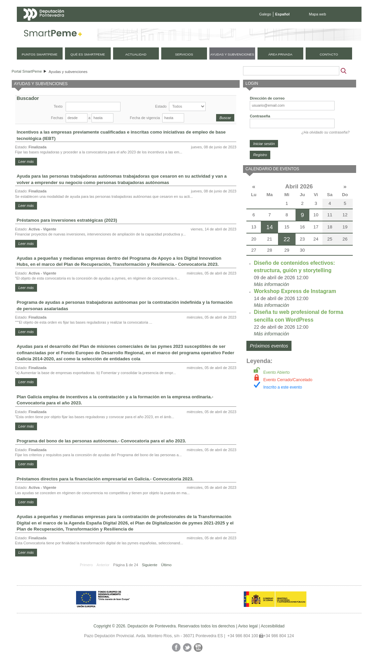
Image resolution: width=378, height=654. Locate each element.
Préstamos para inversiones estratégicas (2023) (67, 220)
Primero (86, 565)
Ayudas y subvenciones (67, 72)
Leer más (26, 161)
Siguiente (149, 565)
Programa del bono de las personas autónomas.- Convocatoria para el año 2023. (101, 440)
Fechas (57, 118)
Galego (265, 14)
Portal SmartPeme (27, 71)
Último (166, 565)
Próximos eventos (269, 346)
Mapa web (317, 14)
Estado (161, 106)
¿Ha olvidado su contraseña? (325, 132)
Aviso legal (247, 626)
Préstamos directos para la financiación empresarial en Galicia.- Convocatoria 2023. (105, 478)
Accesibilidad (273, 626)
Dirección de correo (267, 98)
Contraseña (260, 116)
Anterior (103, 565)
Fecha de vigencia (145, 118)
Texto (58, 106)
